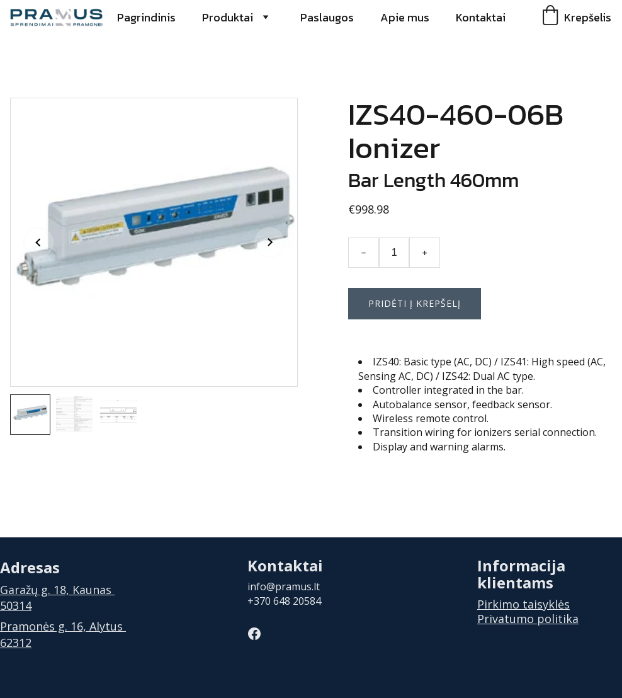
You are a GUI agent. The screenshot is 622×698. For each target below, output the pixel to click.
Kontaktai (481, 17)
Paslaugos (327, 17)
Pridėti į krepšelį (414, 303)
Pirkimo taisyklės (523, 604)
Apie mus (404, 17)
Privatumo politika (528, 618)
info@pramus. (280, 586)
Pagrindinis (146, 17)
